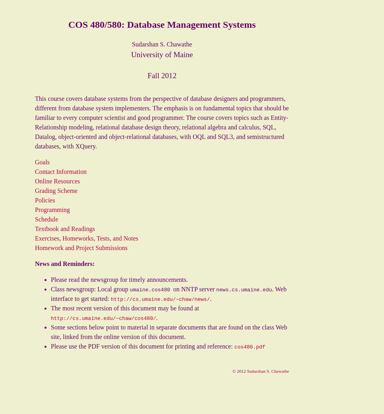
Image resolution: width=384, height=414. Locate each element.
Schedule (46, 219)
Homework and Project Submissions (81, 248)
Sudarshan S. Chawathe (268, 371)
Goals (42, 162)
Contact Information (61, 171)
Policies (45, 200)
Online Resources (57, 181)
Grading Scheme (56, 190)
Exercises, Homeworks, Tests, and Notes (86, 238)
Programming (52, 209)
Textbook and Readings (65, 228)
